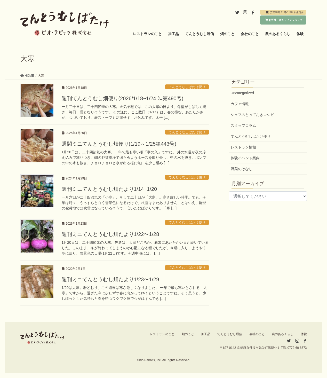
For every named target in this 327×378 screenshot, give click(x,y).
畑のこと (188, 334)
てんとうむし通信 (229, 334)
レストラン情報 (243, 147)
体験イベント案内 (245, 158)
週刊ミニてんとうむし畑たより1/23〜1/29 (110, 279)
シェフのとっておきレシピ (252, 115)
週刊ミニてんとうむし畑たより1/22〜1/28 (110, 234)
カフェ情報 (240, 104)
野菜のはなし (241, 169)
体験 (304, 334)
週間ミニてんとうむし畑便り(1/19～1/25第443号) (119, 144)
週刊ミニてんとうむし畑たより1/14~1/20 (109, 189)
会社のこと (257, 334)
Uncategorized (242, 93)
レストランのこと (162, 334)
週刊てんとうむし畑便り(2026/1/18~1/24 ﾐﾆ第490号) (123, 98)
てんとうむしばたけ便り (187, 87)
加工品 (205, 334)
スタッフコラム (243, 125)
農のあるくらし (282, 334)
